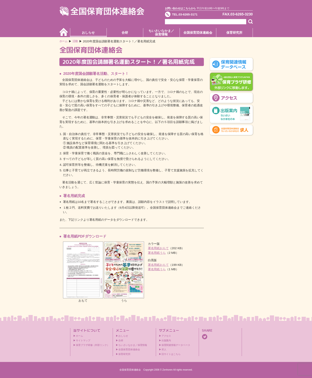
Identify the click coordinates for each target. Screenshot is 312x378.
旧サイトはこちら (171, 354)
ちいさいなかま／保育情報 (161, 32)
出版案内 (166, 340)
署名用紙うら (157, 252)
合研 (125, 32)
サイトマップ (83, 340)
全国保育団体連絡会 (197, 32)
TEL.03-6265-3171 (188, 15)
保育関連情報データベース (176, 345)
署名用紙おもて (158, 248)
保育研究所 (234, 32)
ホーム (63, 41)
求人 (164, 349)
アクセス (166, 335)
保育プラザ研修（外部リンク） (92, 345)
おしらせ (88, 32)
